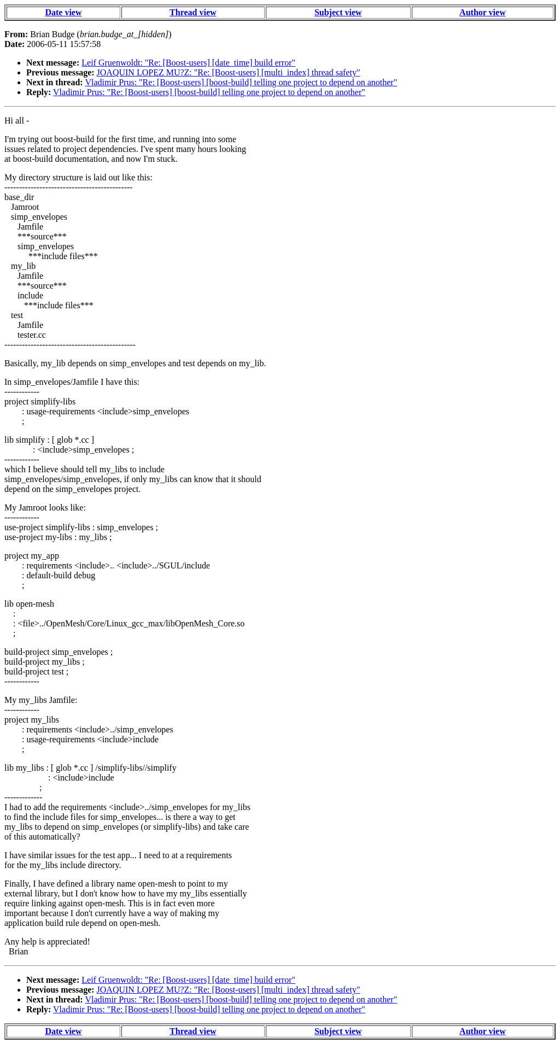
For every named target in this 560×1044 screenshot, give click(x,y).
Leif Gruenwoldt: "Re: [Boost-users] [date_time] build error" (188, 62)
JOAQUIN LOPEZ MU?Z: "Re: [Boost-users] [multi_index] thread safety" (228, 72)
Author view (482, 12)
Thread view (193, 12)
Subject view (338, 12)
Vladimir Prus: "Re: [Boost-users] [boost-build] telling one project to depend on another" (241, 82)
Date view (63, 12)
